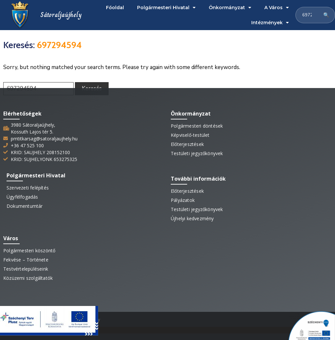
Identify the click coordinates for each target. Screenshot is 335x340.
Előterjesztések (187, 144)
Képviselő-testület (190, 135)
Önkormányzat (230, 7)
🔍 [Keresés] (326, 15)
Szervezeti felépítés (28, 188)
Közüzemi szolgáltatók (28, 278)
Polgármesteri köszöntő (29, 250)
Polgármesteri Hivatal (166, 7)
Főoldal (115, 7)
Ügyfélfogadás (22, 197)
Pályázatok (183, 200)
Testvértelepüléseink (25, 269)
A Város (276, 7)
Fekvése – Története (25, 260)
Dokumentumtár (25, 206)
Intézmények (270, 22)
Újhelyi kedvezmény (192, 218)
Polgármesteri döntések (197, 126)
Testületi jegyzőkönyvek (197, 153)
